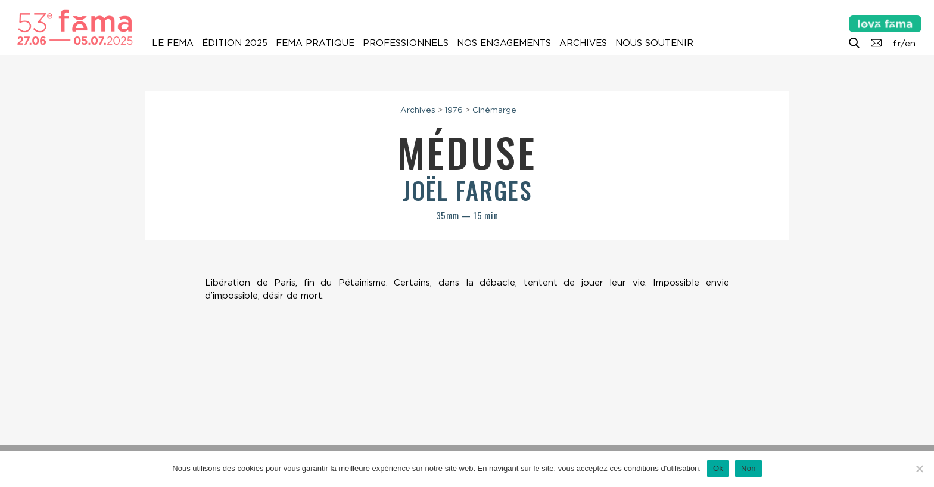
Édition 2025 (234, 43)
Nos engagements (504, 43)
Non (748, 468)
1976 (454, 109)
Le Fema (173, 43)
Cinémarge (494, 109)
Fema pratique (315, 43)
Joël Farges (467, 190)
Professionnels (406, 43)
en (910, 43)
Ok (718, 468)
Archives (583, 43)
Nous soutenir (654, 43)
